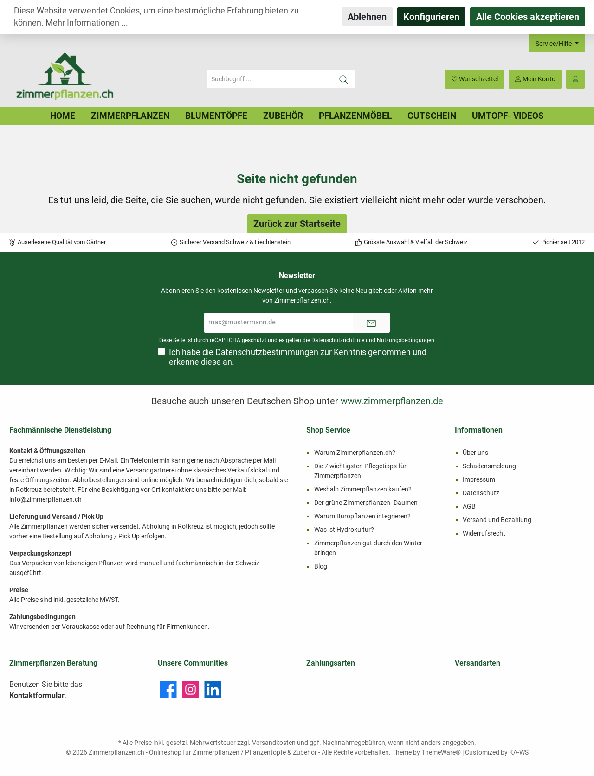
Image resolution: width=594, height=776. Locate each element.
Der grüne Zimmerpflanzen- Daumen (366, 502)
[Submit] (371, 323)
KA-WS (519, 752)
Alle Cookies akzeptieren (527, 16)
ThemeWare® (441, 752)
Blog (320, 566)
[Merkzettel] (474, 79)
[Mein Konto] (535, 79)
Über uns (475, 452)
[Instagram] (190, 689)
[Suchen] (344, 79)
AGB (469, 506)
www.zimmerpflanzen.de (392, 401)
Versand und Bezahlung (497, 520)
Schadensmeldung (489, 466)
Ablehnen (367, 16)
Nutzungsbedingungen (405, 340)
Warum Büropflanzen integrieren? (362, 516)
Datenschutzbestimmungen (266, 352)
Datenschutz (481, 493)
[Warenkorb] (575, 79)
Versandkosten (274, 742)
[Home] (62, 116)
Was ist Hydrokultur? (344, 529)
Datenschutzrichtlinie (337, 340)
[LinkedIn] (212, 689)
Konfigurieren (431, 16)
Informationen (479, 430)
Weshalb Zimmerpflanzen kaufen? (363, 489)
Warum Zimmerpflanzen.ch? (354, 452)
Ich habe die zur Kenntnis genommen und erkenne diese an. (297, 357)
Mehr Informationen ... (86, 22)
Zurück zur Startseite (297, 223)
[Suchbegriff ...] (270, 79)
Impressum (479, 479)
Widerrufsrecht (484, 533)
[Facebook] (168, 689)
